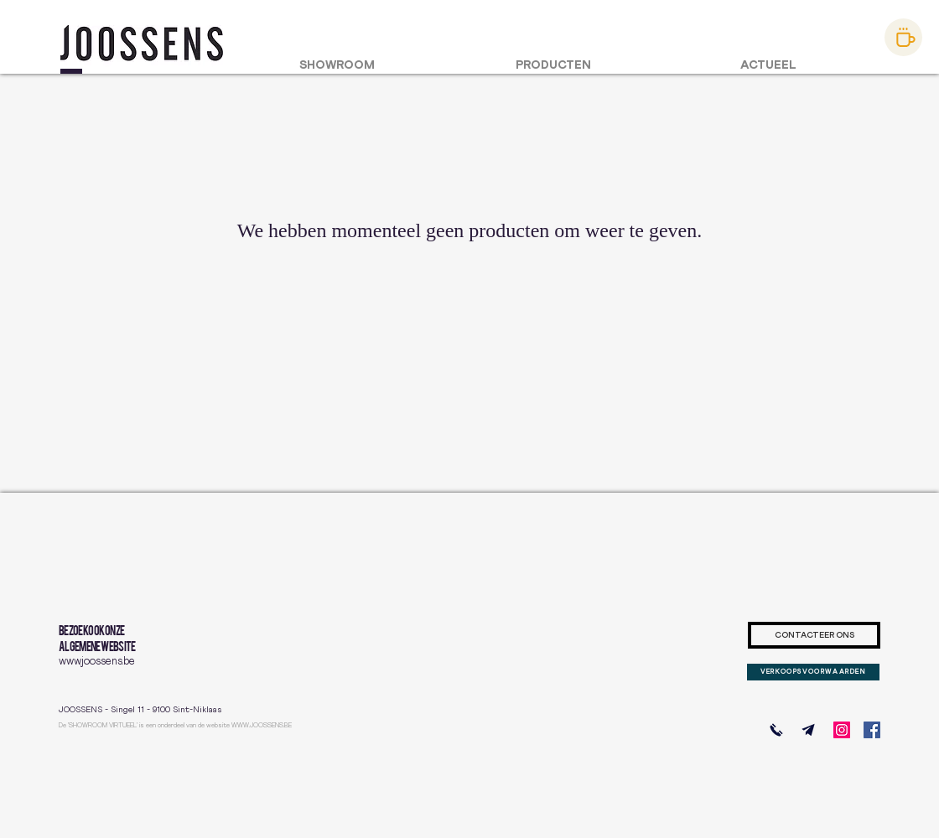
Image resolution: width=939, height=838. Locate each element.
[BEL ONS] (776, 730)
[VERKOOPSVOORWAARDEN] (813, 672)
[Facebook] (872, 730)
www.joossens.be (97, 661)
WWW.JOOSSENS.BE (261, 725)
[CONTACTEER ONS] (814, 635)
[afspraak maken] (903, 37)
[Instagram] (841, 730)
